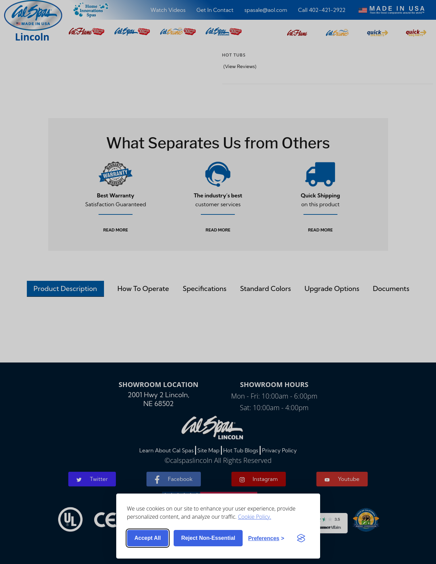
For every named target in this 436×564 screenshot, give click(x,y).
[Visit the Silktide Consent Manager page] (301, 538)
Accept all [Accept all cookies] (148, 538)
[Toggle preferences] (266, 538)
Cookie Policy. (254, 516)
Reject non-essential (208, 538)
